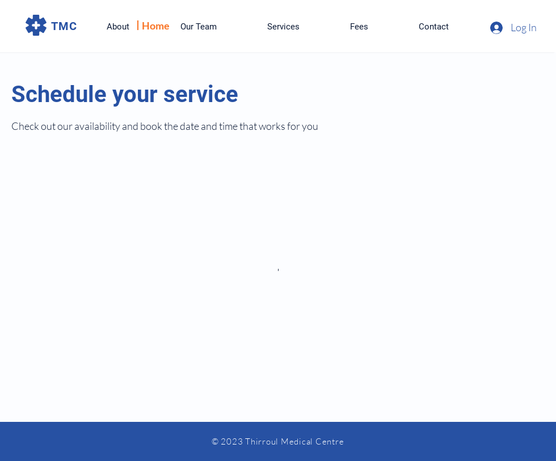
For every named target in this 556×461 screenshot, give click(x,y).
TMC (64, 26)
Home (156, 25)
